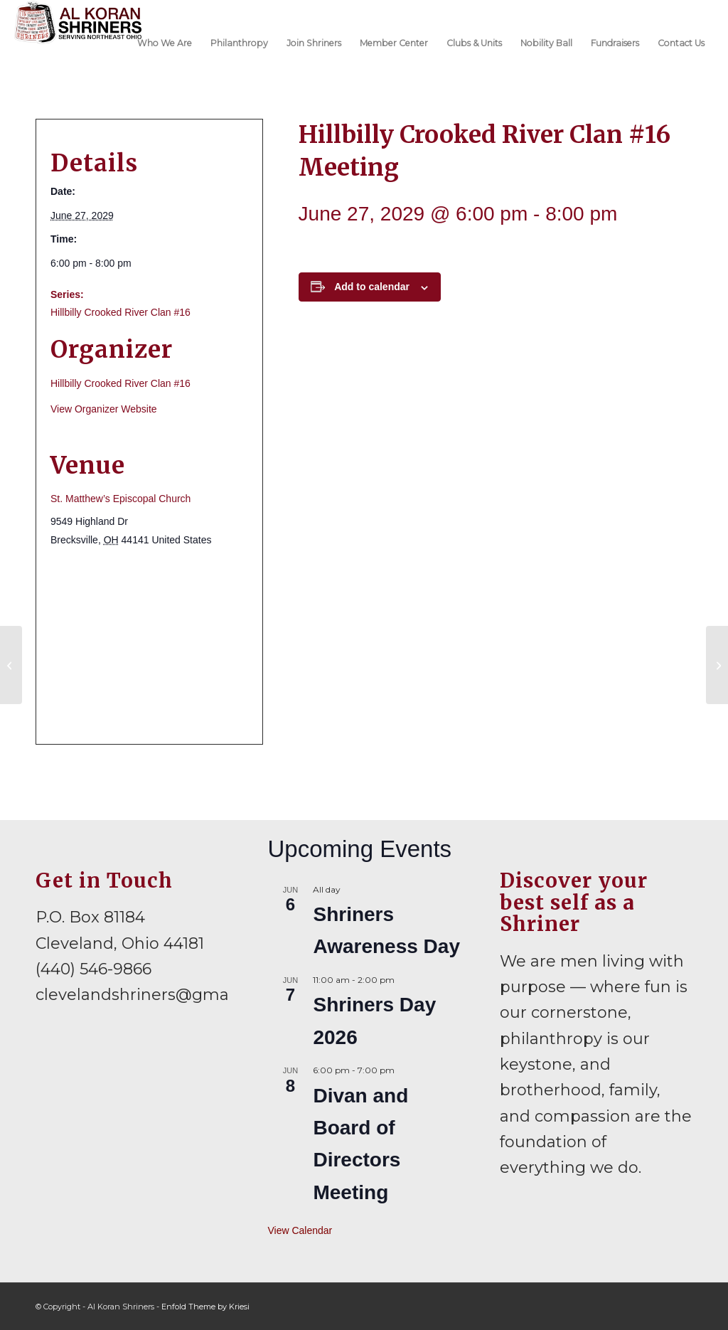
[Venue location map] (149, 645)
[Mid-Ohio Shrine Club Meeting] (717, 665)
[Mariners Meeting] (11, 665)
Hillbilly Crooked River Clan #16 (120, 312)
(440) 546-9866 (93, 969)
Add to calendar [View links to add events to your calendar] (372, 286)
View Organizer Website (103, 409)
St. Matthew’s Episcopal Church (120, 498)
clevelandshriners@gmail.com (156, 994)
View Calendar (299, 1230)
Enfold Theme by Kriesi (205, 1307)
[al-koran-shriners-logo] (77, 42)
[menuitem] (164, 42)
